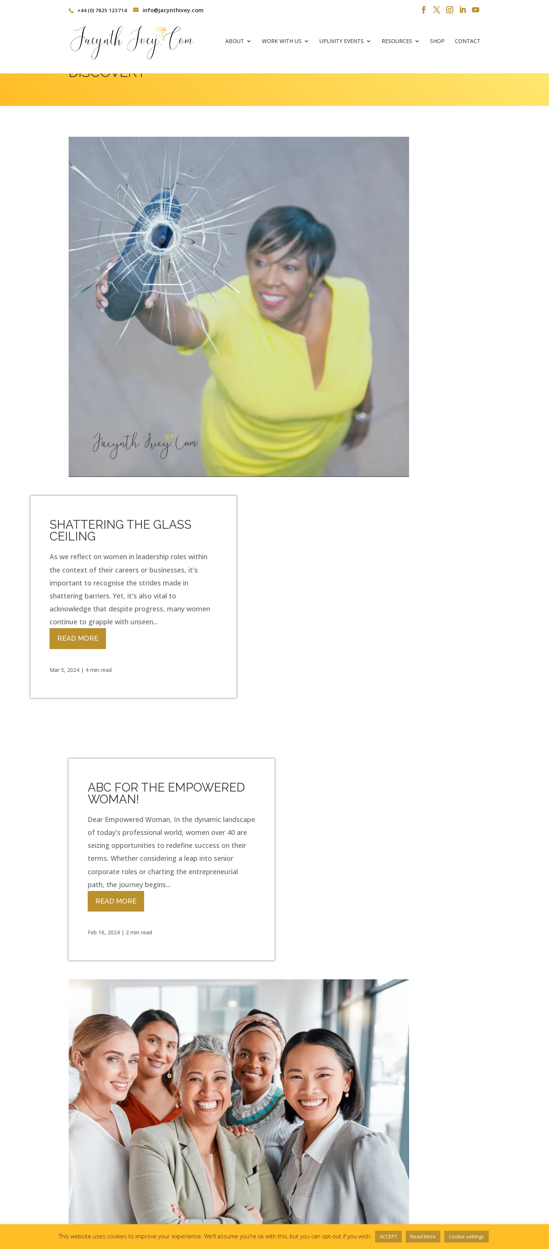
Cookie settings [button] (466, 1236)
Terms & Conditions (95, 1212)
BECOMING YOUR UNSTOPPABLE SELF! (354, 719)
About (234, 44)
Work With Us (282, 44)
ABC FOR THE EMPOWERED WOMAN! (166, 457)
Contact (467, 44)
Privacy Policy (149, 1212)
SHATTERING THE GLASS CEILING (364, 190)
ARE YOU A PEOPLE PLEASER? (142, 982)
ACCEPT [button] (388, 1236)
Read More (321, 298)
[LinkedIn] (462, 10)
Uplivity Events (341, 44)
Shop (437, 44)
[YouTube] (475, 10)
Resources (397, 44)
